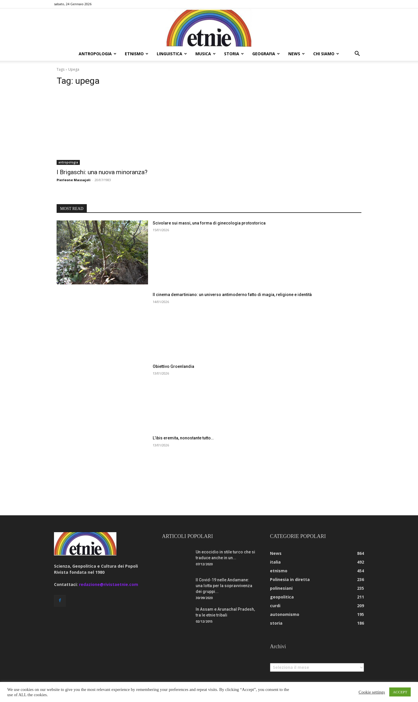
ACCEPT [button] (400, 692)
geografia (266, 53)
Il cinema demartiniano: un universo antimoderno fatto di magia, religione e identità (232, 294)
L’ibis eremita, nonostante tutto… (183, 438)
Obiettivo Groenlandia (173, 366)
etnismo (136, 53)
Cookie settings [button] (371, 692)
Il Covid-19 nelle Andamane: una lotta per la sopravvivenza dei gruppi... (224, 586)
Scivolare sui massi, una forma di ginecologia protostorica (209, 223)
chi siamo (326, 53)
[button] (357, 54)
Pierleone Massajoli (74, 180)
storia (234, 53)
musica (205, 53)
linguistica (172, 53)
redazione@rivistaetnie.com (108, 584)
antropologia (97, 53)
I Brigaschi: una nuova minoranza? (102, 172)
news (296, 53)
